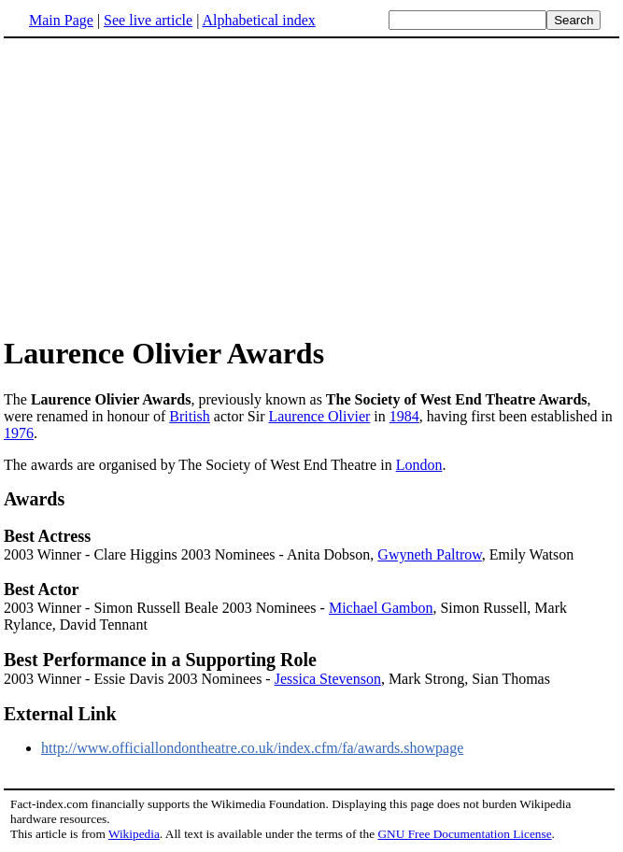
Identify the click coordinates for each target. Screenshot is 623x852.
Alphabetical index (258, 20)
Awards (34, 499)
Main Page (61, 20)
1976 (19, 433)
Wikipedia (134, 834)
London (419, 465)
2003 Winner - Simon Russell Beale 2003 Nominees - (166, 608)
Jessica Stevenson (328, 679)
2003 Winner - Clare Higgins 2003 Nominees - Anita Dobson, (190, 554)
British (189, 416)
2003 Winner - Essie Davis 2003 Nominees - (139, 679)
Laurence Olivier (319, 416)
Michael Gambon (381, 608)
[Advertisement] (161, 186)
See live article (148, 20)
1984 (404, 416)
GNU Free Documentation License (464, 834)
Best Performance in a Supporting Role (160, 659)
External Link (60, 713)
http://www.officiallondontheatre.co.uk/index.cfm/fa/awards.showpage (252, 748)
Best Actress (47, 536)
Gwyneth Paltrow (429, 554)
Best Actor (41, 589)
